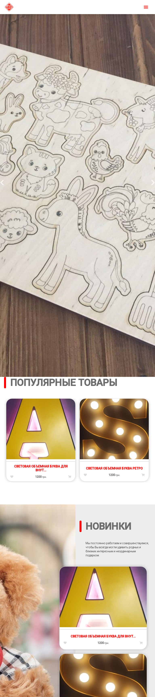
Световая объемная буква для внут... (41, 468)
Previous (2, 181)
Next (153, 181)
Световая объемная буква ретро (114, 468)
